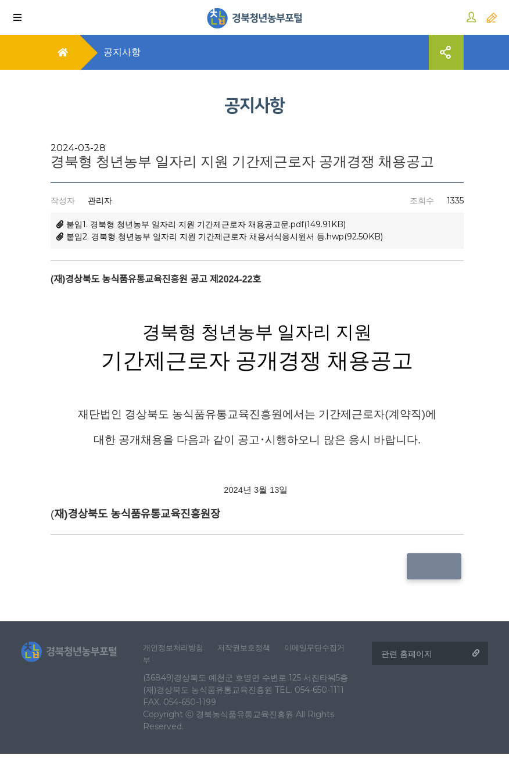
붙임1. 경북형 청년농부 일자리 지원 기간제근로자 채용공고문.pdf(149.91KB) (200, 224)
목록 (436, 566)
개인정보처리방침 (177, 650)
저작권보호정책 (252, 650)
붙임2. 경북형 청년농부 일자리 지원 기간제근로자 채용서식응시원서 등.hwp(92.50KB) (219, 236)
